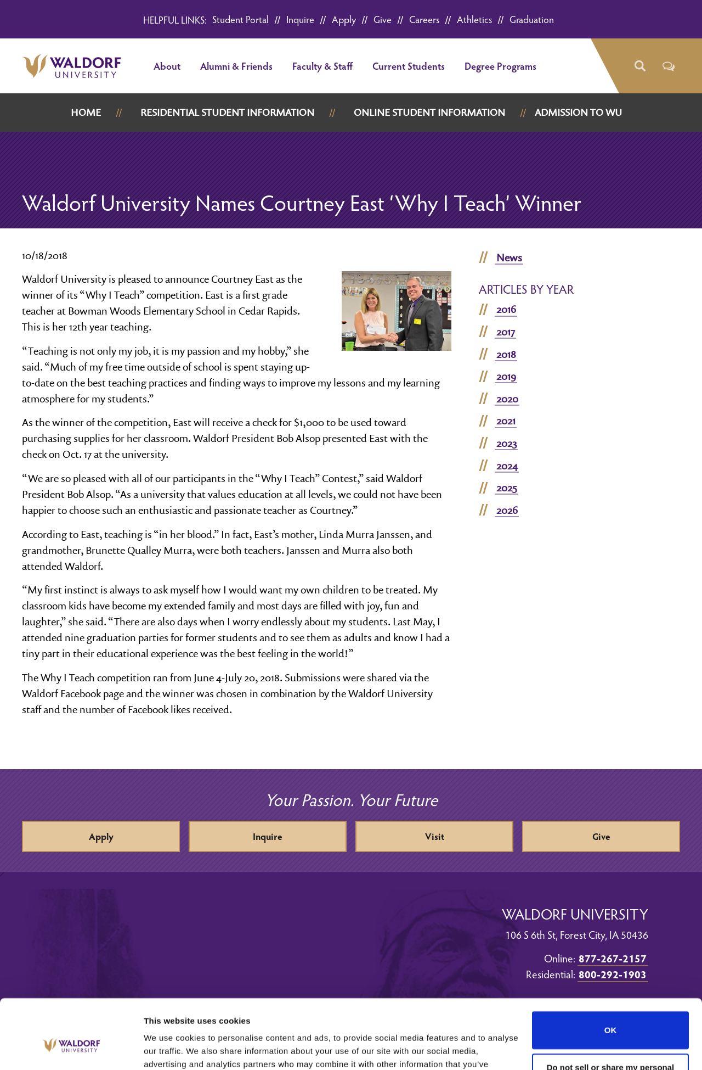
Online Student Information (429, 112)
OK (610, 971)
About (167, 65)
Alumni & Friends (236, 65)
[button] (639, 66)
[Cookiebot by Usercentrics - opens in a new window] (71, 1048)
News (509, 257)
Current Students (408, 65)
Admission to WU (578, 112)
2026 (507, 510)
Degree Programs (500, 65)
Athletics (474, 19)
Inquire (300, 19)
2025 (506, 487)
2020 (507, 398)
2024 (507, 465)
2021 (506, 420)
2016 (506, 309)
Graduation (531, 19)
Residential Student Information (227, 112)
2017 (505, 331)
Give (382, 19)
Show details (169, 1048)
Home (86, 112)
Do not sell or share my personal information (611, 1013)
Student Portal (240, 19)
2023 (506, 443)
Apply (344, 19)
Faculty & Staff (322, 65)
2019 (506, 376)
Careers (424, 19)
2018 (506, 354)
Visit (434, 836)
